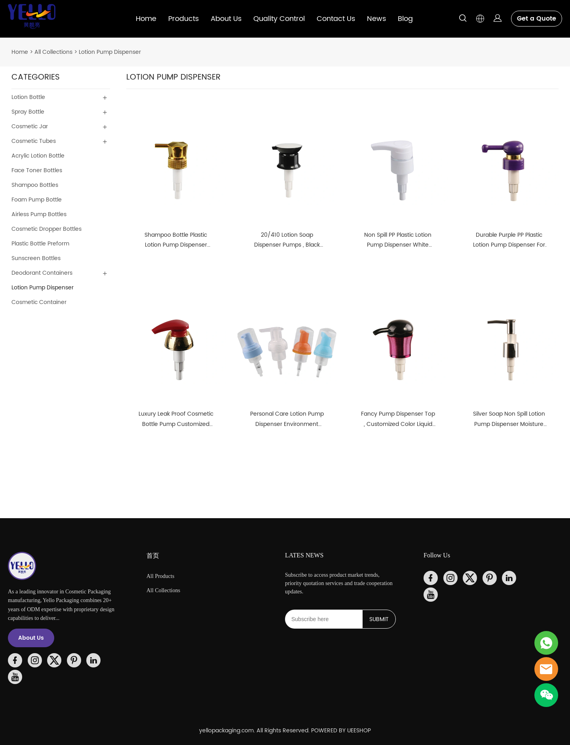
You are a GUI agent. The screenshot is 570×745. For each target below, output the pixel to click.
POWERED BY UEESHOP (341, 730)
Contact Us (336, 19)
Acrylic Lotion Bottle (38, 155)
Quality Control (279, 19)
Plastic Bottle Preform (40, 243)
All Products (160, 576)
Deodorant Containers (41, 272)
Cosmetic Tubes (33, 141)
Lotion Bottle (28, 97)
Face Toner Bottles (36, 170)
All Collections (53, 52)
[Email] (323, 619)
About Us (226, 19)
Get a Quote (536, 18)
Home (146, 19)
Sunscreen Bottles (36, 258)
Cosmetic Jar (29, 126)
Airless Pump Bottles (38, 214)
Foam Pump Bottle (36, 199)
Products (183, 19)
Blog (405, 19)
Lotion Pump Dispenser (110, 52)
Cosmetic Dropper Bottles (46, 229)
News (376, 19)
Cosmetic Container (38, 302)
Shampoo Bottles (34, 185)
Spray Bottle (27, 111)
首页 (152, 555)
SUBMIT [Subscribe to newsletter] (379, 619)
